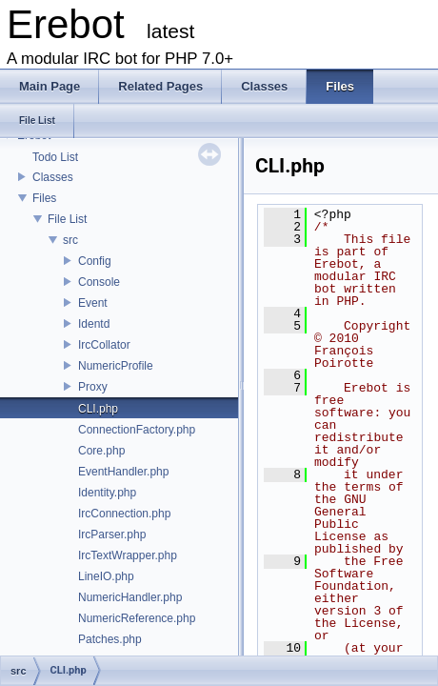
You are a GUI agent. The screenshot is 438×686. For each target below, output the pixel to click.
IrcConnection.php (124, 513)
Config (94, 261)
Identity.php (107, 492)
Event (93, 303)
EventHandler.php (123, 471)
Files (44, 198)
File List (67, 219)
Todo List (55, 157)
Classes (52, 177)
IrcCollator (104, 345)
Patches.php (110, 639)
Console (99, 282)
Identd (94, 324)
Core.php (101, 450)
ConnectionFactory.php (136, 429)
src (70, 240)
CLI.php (98, 408)
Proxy (93, 386)
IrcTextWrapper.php (127, 555)
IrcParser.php (112, 534)
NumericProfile (115, 366)
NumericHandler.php (130, 597)
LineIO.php (106, 576)
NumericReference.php (136, 618)
